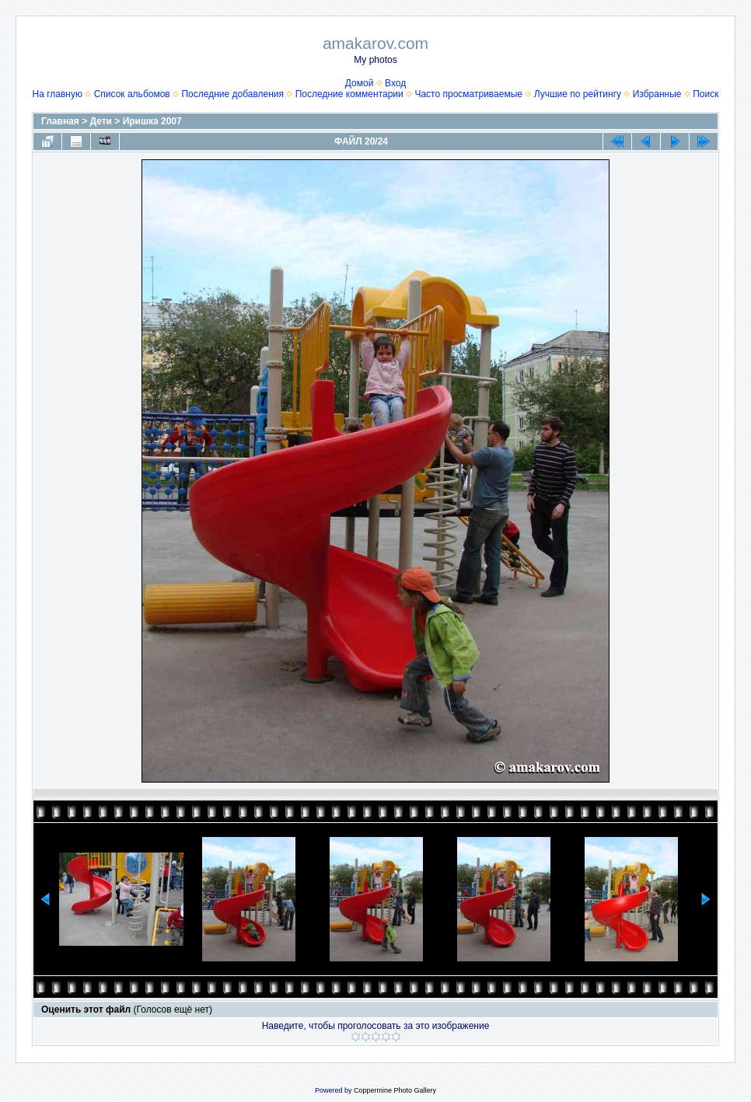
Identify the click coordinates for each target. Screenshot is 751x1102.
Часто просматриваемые (468, 94)
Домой (359, 83)
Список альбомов (132, 94)
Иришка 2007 (152, 121)
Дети (101, 121)
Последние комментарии (349, 94)
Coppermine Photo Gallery (395, 1090)
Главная (60, 121)
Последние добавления (232, 94)
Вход (395, 83)
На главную (57, 94)
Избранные (657, 94)
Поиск (705, 94)
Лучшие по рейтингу (577, 94)
